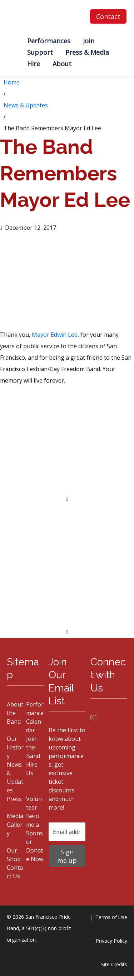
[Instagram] (94, 717)
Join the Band (33, 747)
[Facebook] (91, 717)
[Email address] (67, 831)
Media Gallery (15, 824)
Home (12, 82)
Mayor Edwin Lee (55, 335)
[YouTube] (95, 717)
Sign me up (67, 856)
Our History (15, 747)
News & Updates (26, 105)
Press (14, 799)
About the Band (15, 712)
